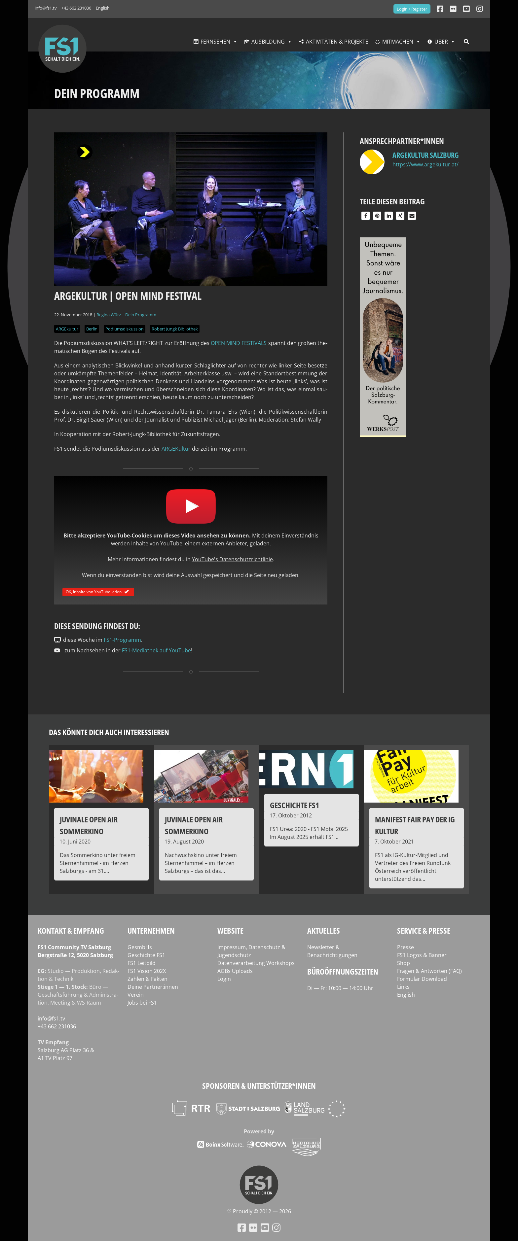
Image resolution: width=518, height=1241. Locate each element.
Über (441, 41)
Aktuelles (323, 930)
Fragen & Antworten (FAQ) (429, 971)
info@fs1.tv (46, 8)
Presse (405, 947)
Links (403, 986)
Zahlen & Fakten (147, 978)
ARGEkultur (67, 329)
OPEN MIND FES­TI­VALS (239, 343)
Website (230, 930)
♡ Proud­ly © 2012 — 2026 (259, 1211)
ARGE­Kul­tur (176, 448)
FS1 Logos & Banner (422, 955)
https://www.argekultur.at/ (425, 164)
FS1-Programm (122, 639)
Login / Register (412, 9)
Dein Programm (140, 315)
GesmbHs (140, 947)
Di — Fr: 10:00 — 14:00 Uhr (340, 988)
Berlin (91, 329)
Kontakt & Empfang (71, 930)
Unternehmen (151, 930)
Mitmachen (397, 41)
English (103, 8)
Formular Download (422, 978)
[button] (365, 216)
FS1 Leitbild (142, 963)
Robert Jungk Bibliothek (175, 329)
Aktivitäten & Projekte (337, 41)
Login (224, 978)
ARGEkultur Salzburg (425, 155)
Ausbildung (268, 41)
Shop (403, 963)
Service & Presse (423, 930)
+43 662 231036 (76, 8)
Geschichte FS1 (146, 955)
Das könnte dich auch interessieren (109, 732)
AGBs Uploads (235, 971)
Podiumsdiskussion (124, 329)
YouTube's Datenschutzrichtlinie (232, 559)
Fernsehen (215, 41)
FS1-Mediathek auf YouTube (156, 650)
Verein (136, 994)
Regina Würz (108, 315)
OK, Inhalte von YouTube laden (98, 591)
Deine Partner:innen (153, 986)
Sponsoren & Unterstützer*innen (259, 1085)
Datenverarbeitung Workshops (256, 963)
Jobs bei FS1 (142, 1002)
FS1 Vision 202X (147, 971)
